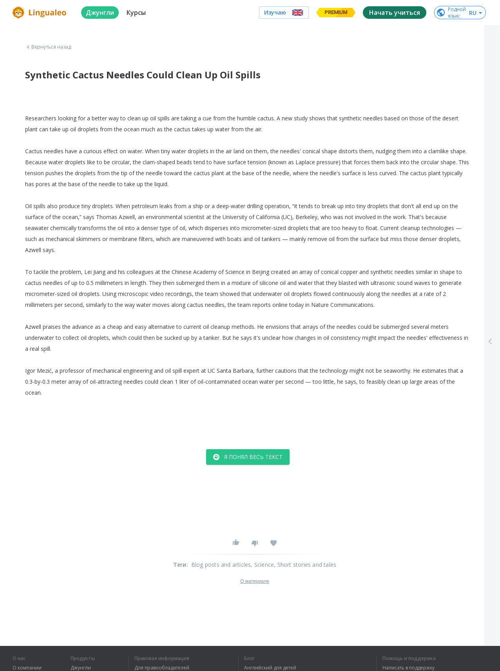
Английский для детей (270, 668)
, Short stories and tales (305, 564)
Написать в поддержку (408, 668)
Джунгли (81, 668)
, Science (262, 564)
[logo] (41, 12)
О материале (254, 581)
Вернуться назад (48, 47)
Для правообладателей (161, 668)
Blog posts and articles (221, 564)
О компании (27, 668)
